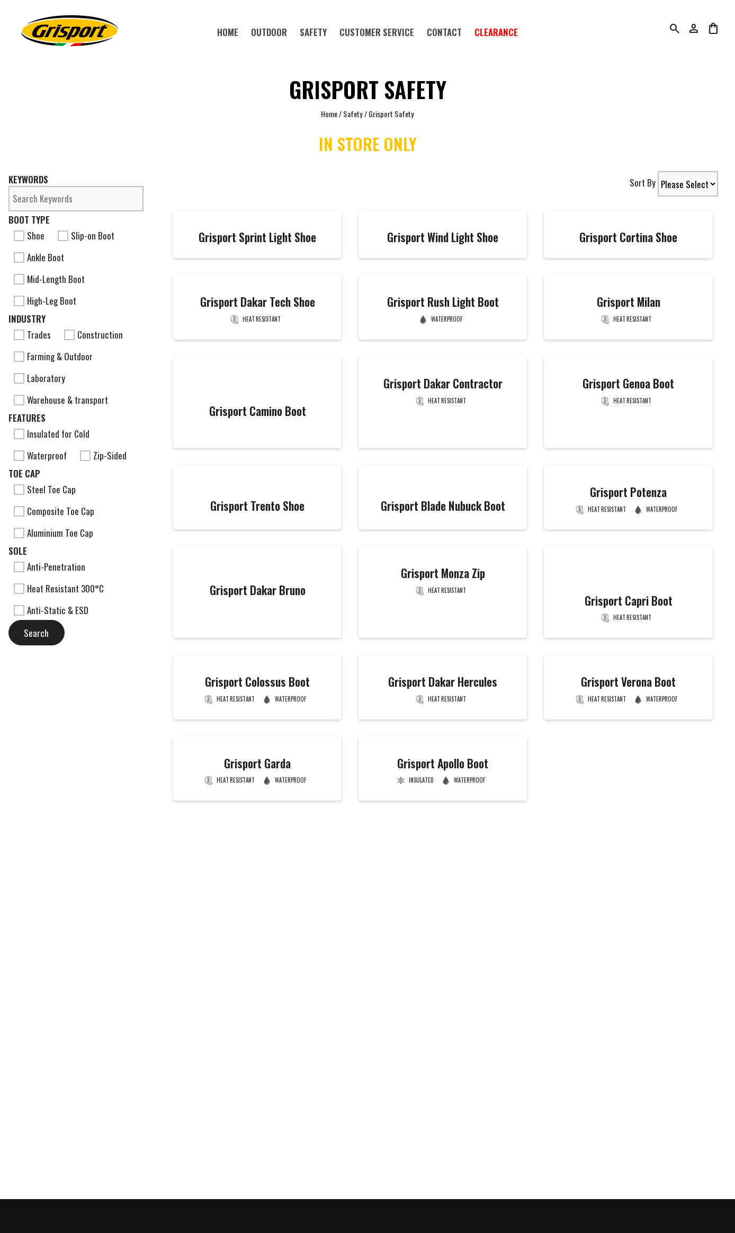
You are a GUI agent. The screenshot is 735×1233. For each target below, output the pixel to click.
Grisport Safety (391, 113)
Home (227, 32)
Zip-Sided (103, 455)
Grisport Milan (628, 302)
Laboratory (39, 378)
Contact (444, 32)
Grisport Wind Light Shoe (442, 237)
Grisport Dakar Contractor (443, 383)
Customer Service (376, 32)
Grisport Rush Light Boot (443, 302)
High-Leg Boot (45, 300)
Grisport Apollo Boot (442, 763)
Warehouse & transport (61, 399)
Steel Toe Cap (45, 489)
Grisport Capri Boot (629, 600)
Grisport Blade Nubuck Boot (443, 506)
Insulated (421, 780)
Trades (32, 334)
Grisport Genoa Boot (628, 383)
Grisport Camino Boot (257, 411)
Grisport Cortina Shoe (628, 237)
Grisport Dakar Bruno (258, 590)
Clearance (496, 32)
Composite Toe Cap (54, 511)
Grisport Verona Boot (628, 681)
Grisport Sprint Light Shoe (257, 237)
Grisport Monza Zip (443, 573)
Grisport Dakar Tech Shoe (257, 302)
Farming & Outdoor (53, 356)
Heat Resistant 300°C (59, 588)
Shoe (29, 235)
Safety (313, 32)
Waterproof (40, 455)
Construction (93, 334)
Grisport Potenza (628, 492)
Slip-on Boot (86, 235)
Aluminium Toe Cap (53, 532)
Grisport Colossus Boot (257, 681)
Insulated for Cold (51, 433)
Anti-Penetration (49, 566)
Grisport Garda (257, 763)
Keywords (28, 179)
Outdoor (269, 32)
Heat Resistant (262, 319)
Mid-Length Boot (49, 279)
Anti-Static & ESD (51, 610)
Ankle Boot (39, 257)
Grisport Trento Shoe (257, 506)
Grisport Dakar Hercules (442, 681)
